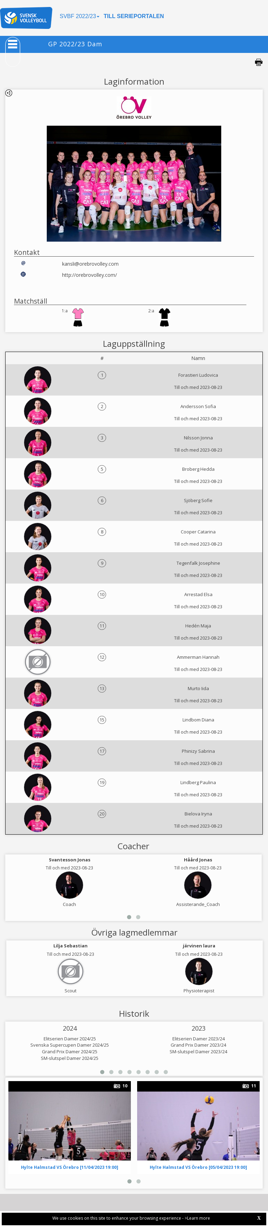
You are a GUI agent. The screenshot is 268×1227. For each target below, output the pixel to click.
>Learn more (197, 1218)
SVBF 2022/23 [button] (79, 16)
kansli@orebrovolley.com (90, 263)
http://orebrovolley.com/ (89, 275)
